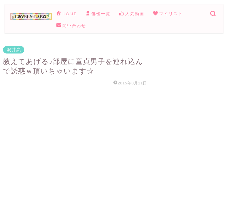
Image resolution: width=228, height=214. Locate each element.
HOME (66, 14)
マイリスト (168, 14)
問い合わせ (71, 26)
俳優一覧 (98, 14)
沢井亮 (14, 49)
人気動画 (131, 14)
